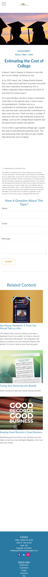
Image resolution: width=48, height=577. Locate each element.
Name (4, 208)
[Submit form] (8, 262)
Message (6, 239)
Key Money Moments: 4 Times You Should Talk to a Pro (18, 327)
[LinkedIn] (23, 554)
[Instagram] (28, 554)
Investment (24, 568)
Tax (24, 576)
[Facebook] (19, 554)
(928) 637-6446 (27, 540)
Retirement (24, 565)
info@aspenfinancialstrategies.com (24, 551)
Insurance (24, 573)
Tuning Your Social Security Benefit (18, 385)
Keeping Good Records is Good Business (21, 432)
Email (4, 223)
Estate (24, 570)
